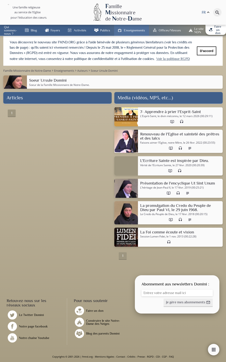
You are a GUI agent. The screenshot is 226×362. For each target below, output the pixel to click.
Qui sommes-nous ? (10, 30)
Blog (34, 30)
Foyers (55, 30)
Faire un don (215, 30)
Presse (141, 356)
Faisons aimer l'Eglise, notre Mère (161, 142)
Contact (120, 356)
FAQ (171, 356)
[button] (188, 302)
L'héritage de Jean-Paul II (155, 187)
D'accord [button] (206, 51)
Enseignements (134, 30)
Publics (105, 30)
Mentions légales (104, 356)
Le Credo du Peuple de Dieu (157, 214)
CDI (158, 356)
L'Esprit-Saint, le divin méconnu (159, 116)
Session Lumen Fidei (152, 236)
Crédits (131, 356)
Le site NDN (198, 30)
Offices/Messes (170, 30)
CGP (164, 356)
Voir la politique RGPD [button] (173, 59)
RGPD (150, 356)
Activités (80, 30)
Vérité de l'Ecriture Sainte (155, 165)
